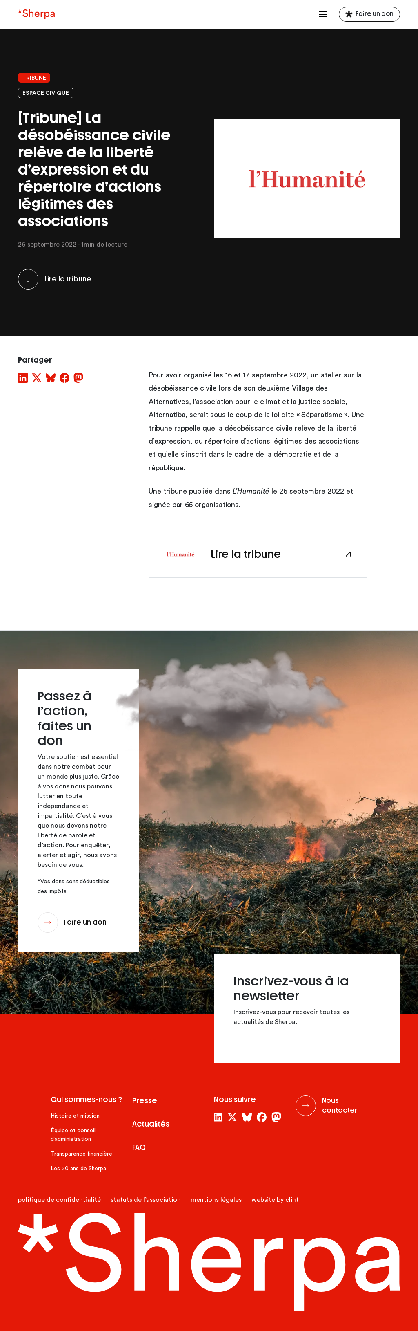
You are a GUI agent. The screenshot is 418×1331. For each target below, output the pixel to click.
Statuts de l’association (146, 1199)
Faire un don (375, 14)
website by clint (275, 1199)
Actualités (150, 1124)
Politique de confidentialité (59, 1199)
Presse (144, 1100)
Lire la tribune (67, 279)
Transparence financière (81, 1154)
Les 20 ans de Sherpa (78, 1169)
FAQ (139, 1147)
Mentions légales (216, 1199)
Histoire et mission (75, 1116)
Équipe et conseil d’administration (73, 1135)
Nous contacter (340, 1105)
